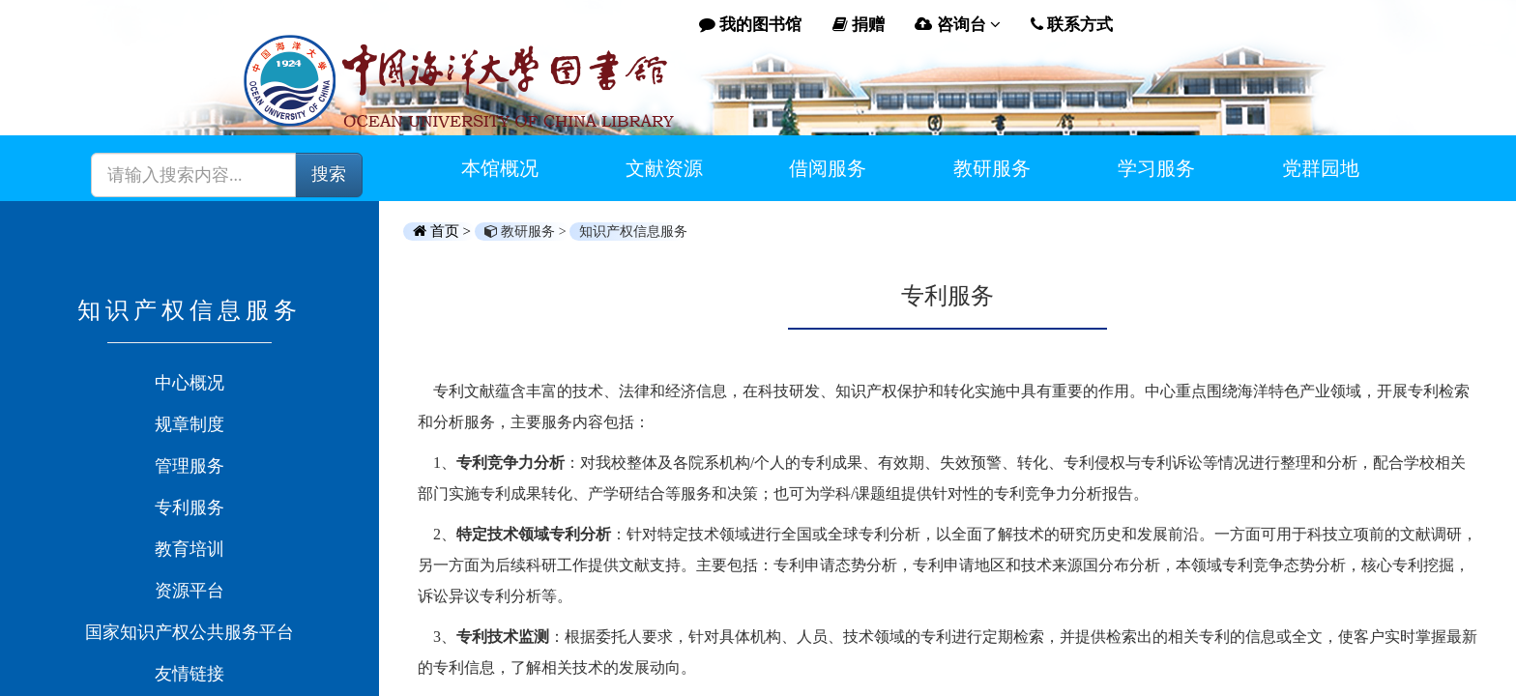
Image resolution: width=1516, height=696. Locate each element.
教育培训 (189, 549)
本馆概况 (500, 168)
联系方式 (1072, 24)
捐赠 (858, 24)
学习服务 (1156, 168)
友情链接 (189, 673)
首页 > (444, 231)
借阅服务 (827, 168)
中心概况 (189, 382)
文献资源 (664, 168)
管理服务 (189, 466)
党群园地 (1320, 168)
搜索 (328, 174)
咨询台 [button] (957, 24)
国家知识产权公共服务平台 (189, 632)
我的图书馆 (750, 24)
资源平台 (189, 590)
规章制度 (189, 424)
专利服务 (189, 507)
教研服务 (992, 168)
